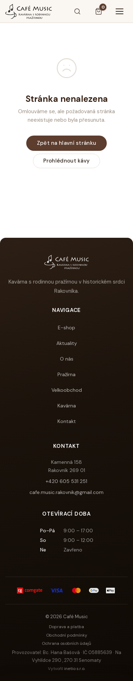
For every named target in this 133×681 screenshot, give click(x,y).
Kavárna (66, 405)
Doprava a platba (66, 627)
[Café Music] (28, 11)
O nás (66, 359)
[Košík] (98, 11)
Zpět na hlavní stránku (66, 143)
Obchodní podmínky (66, 635)
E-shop (66, 327)
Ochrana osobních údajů (66, 643)
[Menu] (120, 11)
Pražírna (66, 374)
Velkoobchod (66, 390)
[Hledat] (77, 11)
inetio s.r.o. (74, 668)
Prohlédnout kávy (66, 160)
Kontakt (66, 421)
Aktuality (66, 343)
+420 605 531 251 (66, 481)
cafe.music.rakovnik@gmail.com (66, 492)
